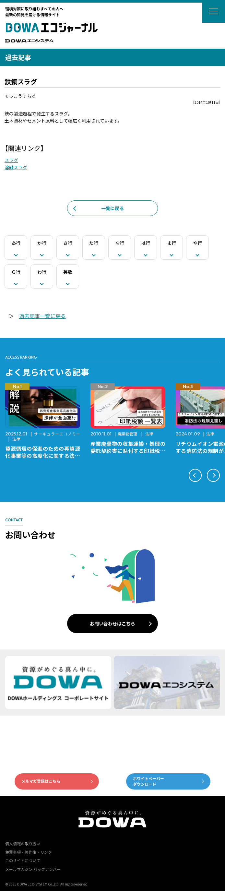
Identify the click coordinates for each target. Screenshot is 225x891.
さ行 (67, 243)
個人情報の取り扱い (22, 843)
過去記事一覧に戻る (42, 316)
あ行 (15, 243)
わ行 (41, 271)
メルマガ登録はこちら (40, 781)
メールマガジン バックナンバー (33, 869)
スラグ (11, 160)
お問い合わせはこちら (112, 623)
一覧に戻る (112, 208)
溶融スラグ (16, 167)
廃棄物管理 (127, 433)
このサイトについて (22, 860)
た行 (93, 243)
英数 (67, 271)
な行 (119, 243)
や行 (197, 243)
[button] (195, 475)
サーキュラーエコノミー (57, 433)
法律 (16, 439)
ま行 (171, 243)
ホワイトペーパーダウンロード (148, 781)
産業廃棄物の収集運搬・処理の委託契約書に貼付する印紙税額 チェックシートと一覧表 (130, 451)
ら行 (15, 271)
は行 (145, 243)
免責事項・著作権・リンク (28, 852)
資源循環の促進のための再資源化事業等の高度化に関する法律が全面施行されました (42, 456)
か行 (41, 243)
